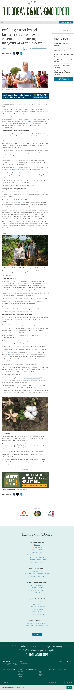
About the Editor (40, 664)
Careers (60, 662)
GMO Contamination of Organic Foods (37, 547)
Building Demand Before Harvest (61, 37)
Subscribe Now (20, 664)
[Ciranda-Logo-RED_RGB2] (24, 506)
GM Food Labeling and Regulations (37, 569)
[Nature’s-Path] (37, 506)
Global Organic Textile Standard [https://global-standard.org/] (20, 162)
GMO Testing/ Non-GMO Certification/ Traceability (37, 566)
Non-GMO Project (37, 564)
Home (3, 662)
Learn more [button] (20, 687)
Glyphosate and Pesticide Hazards (37, 552)
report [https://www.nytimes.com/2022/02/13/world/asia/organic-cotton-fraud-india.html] (27, 104)
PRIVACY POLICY (5, 675)
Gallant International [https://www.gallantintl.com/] (29, 113)
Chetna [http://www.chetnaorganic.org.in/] (19, 195)
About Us (41, 662)
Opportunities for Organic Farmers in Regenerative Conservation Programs (63, 65)
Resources (37, 626)
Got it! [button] (69, 687)
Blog (54, 662)
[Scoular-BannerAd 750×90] (25, 88)
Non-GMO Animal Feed (37, 601)
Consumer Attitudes (37, 597)
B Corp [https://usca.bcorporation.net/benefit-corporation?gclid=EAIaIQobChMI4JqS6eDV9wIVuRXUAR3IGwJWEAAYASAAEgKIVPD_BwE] (16, 165)
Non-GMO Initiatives (37, 604)
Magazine (20, 662)
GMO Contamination (37, 545)
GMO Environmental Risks (37, 542)
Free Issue (20, 668)
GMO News (37, 537)
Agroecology (37, 585)
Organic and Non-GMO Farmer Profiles (37, 615)
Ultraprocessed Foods (37, 554)
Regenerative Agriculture (37, 580)
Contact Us (66, 662)
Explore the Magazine (66, 15)
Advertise (49, 662)
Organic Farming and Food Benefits (37, 583)
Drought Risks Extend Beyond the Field (63, 48)
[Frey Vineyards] (51, 506)
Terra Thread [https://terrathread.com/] (14, 152)
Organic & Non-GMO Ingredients (37, 599)
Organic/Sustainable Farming (37, 578)
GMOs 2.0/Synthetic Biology (37, 550)
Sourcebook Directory (31, 662)
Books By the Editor (41, 667)
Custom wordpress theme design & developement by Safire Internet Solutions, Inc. (60, 675)
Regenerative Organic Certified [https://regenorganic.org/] (32, 370)
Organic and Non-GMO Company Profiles (35, 41)
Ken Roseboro (4, 41)
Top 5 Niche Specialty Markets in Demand (63, 53)
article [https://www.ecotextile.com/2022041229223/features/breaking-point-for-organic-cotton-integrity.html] (9, 345)
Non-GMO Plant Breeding (37, 606)
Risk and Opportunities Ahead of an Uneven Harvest (63, 42)
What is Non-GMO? (11, 662)
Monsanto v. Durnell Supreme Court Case (62, 59)
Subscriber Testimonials (20, 666)
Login (60, 654)
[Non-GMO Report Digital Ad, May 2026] (25, 472)
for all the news (63, 71)
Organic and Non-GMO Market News (37, 594)
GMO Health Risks (37, 540)
